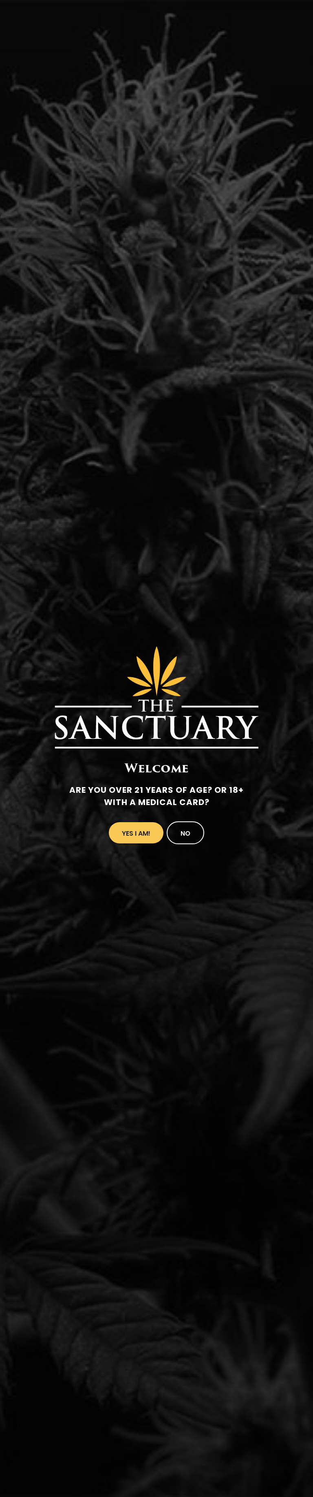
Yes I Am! (136, 833)
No (185, 833)
